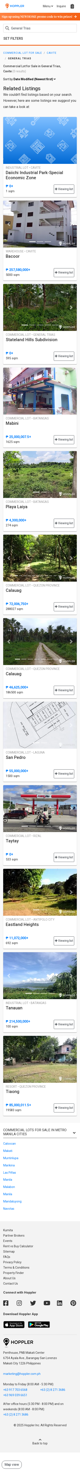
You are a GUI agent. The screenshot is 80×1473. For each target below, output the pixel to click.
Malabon (9, 1187)
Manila (7, 1179)
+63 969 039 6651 (15, 1395)
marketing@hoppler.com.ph (22, 1373)
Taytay (12, 840)
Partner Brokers (14, 1235)
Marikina (9, 1165)
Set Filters (13, 38)
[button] (8, 224)
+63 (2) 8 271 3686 (52, 1389)
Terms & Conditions (16, 1267)
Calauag (14, 590)
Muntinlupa (10, 1158)
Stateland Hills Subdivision (31, 339)
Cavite (52, 52)
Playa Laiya (17, 506)
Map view (11, 1465)
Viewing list (64, 189)
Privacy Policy (12, 1262)
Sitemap (9, 1251)
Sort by (29, 79)
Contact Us (10, 1283)
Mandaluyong (12, 1201)
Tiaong (12, 1091)
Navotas (8, 1208)
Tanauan (14, 1007)
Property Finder (13, 1273)
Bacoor (13, 256)
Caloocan (9, 1143)
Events (7, 1241)
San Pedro (16, 757)
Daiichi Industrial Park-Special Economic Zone (34, 175)
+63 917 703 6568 (15, 1389)
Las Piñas (9, 1172)
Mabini (12, 423)
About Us (9, 1278)
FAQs (6, 1257)
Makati (7, 1151)
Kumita (8, 1230)
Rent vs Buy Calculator (18, 1246)
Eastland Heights (22, 924)
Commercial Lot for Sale (22, 52)
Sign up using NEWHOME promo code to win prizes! (39, 16)
